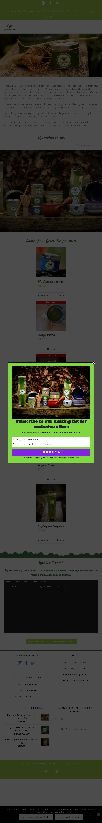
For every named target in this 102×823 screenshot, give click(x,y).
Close (93, 362)
